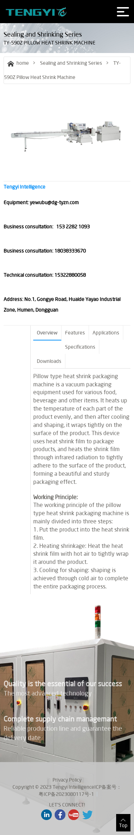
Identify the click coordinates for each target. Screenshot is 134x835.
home (18, 63)
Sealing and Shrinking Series (71, 63)
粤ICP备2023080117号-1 (66, 794)
